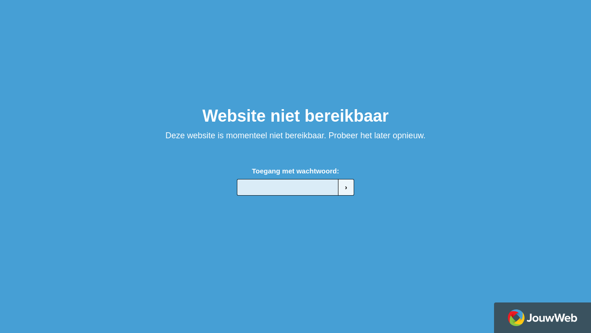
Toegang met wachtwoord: (295, 171)
